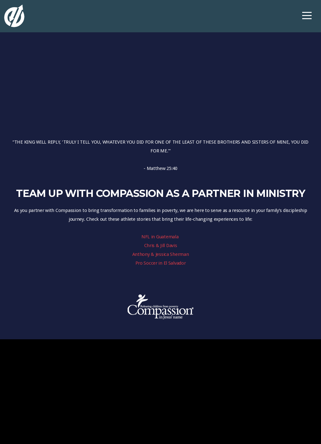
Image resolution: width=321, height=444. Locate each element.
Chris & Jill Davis (160, 245)
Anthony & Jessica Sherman (160, 254)
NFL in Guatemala (160, 237)
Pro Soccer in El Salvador (160, 263)
